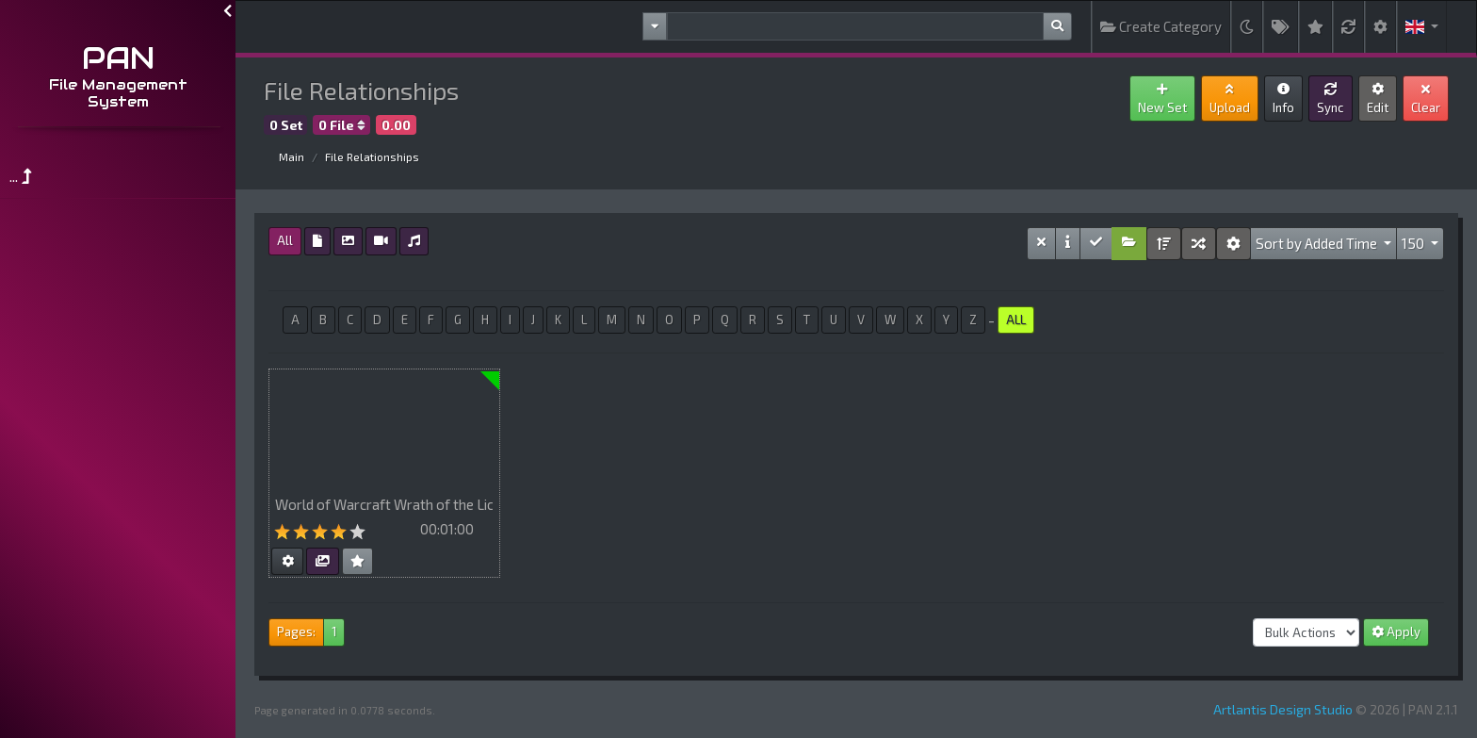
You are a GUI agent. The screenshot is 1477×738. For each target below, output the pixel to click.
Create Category (1161, 26)
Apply (1396, 631)
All (285, 240)
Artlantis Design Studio (1283, 709)
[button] (1422, 27)
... (20, 176)
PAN (118, 58)
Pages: (296, 631)
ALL (1016, 319)
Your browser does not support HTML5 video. (384, 427)
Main (291, 156)
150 (1414, 243)
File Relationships (372, 156)
